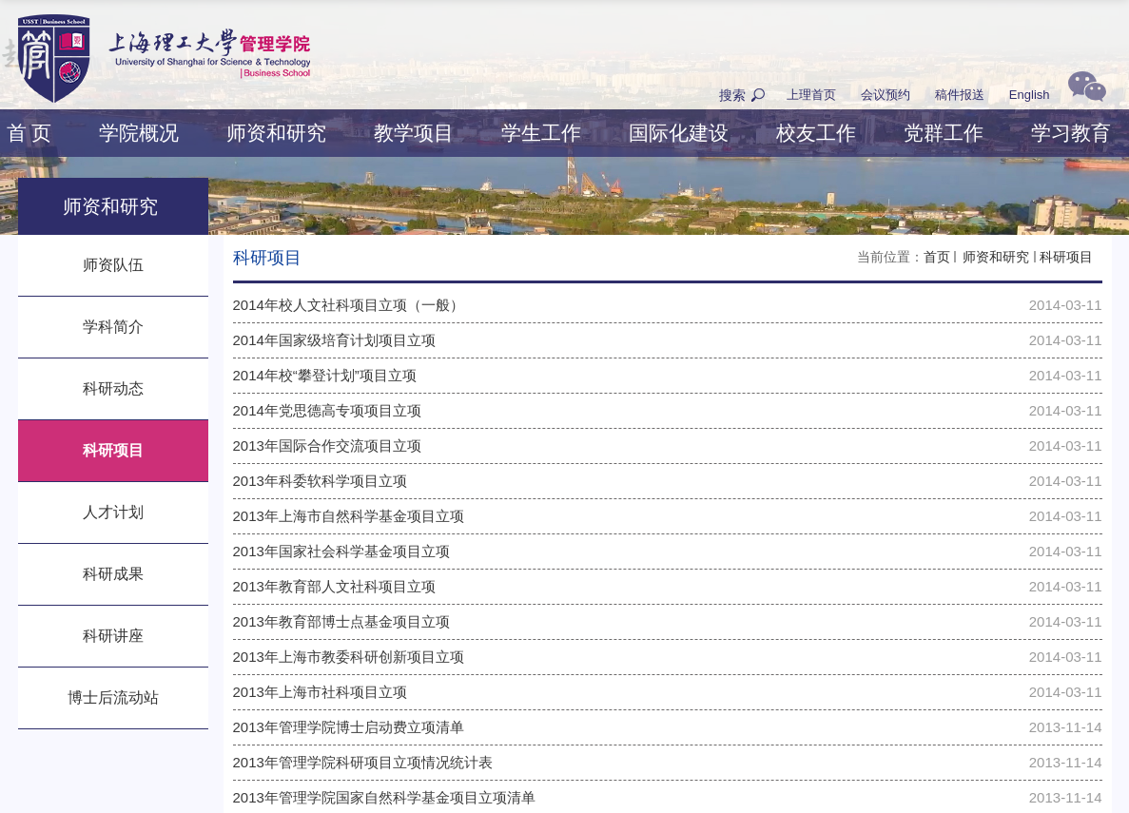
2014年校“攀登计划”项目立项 (325, 375)
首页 (937, 256)
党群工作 (943, 133)
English (1029, 94)
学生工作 (541, 133)
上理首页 (811, 94)
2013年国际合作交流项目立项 (327, 445)
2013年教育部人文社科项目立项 (334, 586)
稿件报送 (959, 94)
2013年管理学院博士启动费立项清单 (348, 727)
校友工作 (816, 133)
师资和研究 (276, 133)
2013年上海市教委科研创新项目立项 (348, 656)
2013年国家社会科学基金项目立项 (341, 551)
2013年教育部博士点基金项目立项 (341, 621)
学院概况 (139, 133)
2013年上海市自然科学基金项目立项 (348, 516)
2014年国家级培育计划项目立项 (334, 340)
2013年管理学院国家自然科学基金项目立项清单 (384, 797)
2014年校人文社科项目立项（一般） (348, 305)
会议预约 (885, 94)
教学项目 (414, 133)
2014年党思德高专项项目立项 (327, 410)
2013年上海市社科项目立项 (320, 692)
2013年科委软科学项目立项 (320, 481)
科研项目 (1066, 256)
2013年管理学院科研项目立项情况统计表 (363, 762)
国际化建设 (679, 133)
